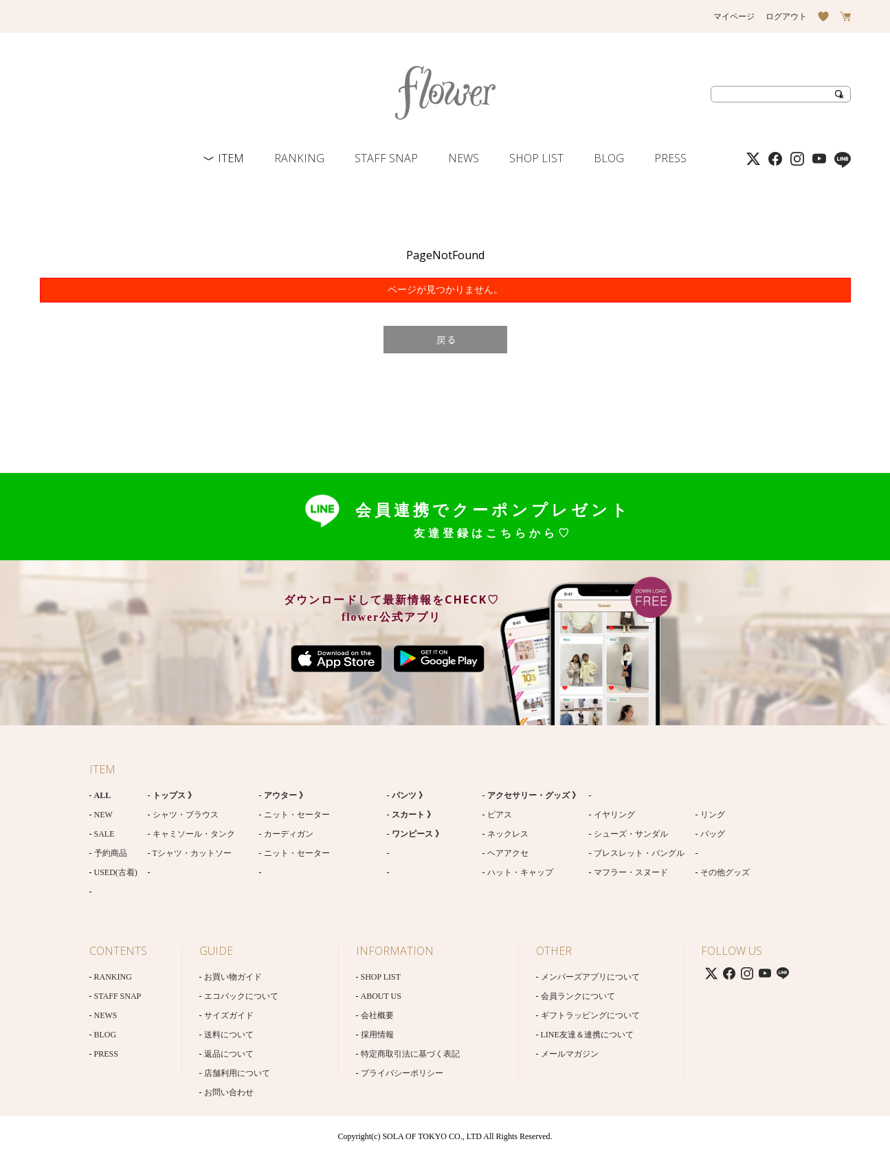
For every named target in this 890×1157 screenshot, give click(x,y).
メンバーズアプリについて (590, 977)
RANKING (299, 158)
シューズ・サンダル (631, 834)
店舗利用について (237, 1073)
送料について (229, 1034)
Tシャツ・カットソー (192, 853)
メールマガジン (570, 1054)
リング (712, 814)
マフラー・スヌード (631, 872)
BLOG (609, 158)
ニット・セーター (297, 814)
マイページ (734, 16)
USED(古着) (115, 872)
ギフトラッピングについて (590, 1015)
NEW (103, 814)
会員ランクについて (578, 996)
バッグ (712, 834)
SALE (104, 834)
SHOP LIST (536, 158)
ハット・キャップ (520, 872)
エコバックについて (241, 996)
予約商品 (110, 853)
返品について (229, 1054)
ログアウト (786, 16)
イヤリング (614, 814)
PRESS (670, 158)
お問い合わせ (229, 1092)
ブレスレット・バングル (639, 853)
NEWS (463, 158)
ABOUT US (381, 996)
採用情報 (377, 1034)
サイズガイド (229, 1015)
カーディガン (288, 834)
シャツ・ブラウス (186, 814)
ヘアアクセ (508, 853)
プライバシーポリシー (402, 1073)
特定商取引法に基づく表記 (410, 1054)
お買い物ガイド (233, 977)
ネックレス (508, 834)
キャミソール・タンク (194, 834)
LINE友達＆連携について (587, 1034)
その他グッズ (725, 872)
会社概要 (377, 1015)
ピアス (499, 814)
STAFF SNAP (386, 158)
